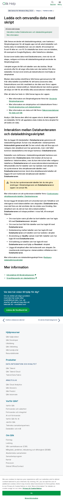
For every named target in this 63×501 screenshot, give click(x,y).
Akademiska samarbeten (16, 453)
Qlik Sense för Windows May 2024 (20, 11)
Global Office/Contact (14, 466)
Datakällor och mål (13, 429)
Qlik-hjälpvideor (12, 337)
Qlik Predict (10, 391)
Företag (9, 440)
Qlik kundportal (12, 350)
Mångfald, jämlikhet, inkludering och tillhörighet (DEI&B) (28, 450)
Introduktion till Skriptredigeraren (20, 275)
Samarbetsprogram (14, 456)
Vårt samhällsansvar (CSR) (17, 446)
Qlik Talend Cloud (13, 372)
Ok (31, 493)
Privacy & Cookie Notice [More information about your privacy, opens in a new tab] (32, 488)
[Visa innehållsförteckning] (5, 10)
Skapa (38, 11)
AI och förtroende (13, 415)
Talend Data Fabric (13, 375)
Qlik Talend (10, 368)
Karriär (8, 460)
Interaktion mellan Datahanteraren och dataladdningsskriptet (29, 32)
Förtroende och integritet (16, 412)
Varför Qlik (10, 406)
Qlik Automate (11, 394)
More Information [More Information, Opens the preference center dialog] (31, 498)
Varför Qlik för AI (12, 419)
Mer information (13, 35)
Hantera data (47, 11)
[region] (31, 488)
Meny (60, 4)
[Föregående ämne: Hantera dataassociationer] (16, 320)
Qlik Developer (12, 340)
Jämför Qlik (10, 422)
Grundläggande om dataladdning (21, 278)
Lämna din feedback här (16, 310)
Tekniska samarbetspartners (18, 425)
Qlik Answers (11, 388)
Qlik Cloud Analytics (14, 385)
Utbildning (10, 343)
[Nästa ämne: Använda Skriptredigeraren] (46, 320)
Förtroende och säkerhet (16, 409)
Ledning (9, 443)
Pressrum (10, 463)
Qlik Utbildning (12, 347)
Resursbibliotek (12, 353)
